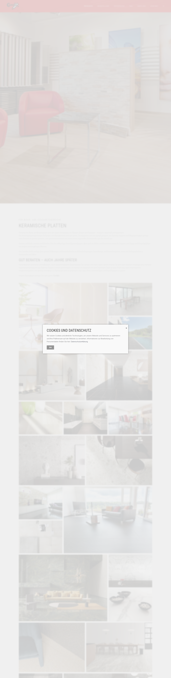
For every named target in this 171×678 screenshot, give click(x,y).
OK (50, 347)
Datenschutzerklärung (79, 342)
